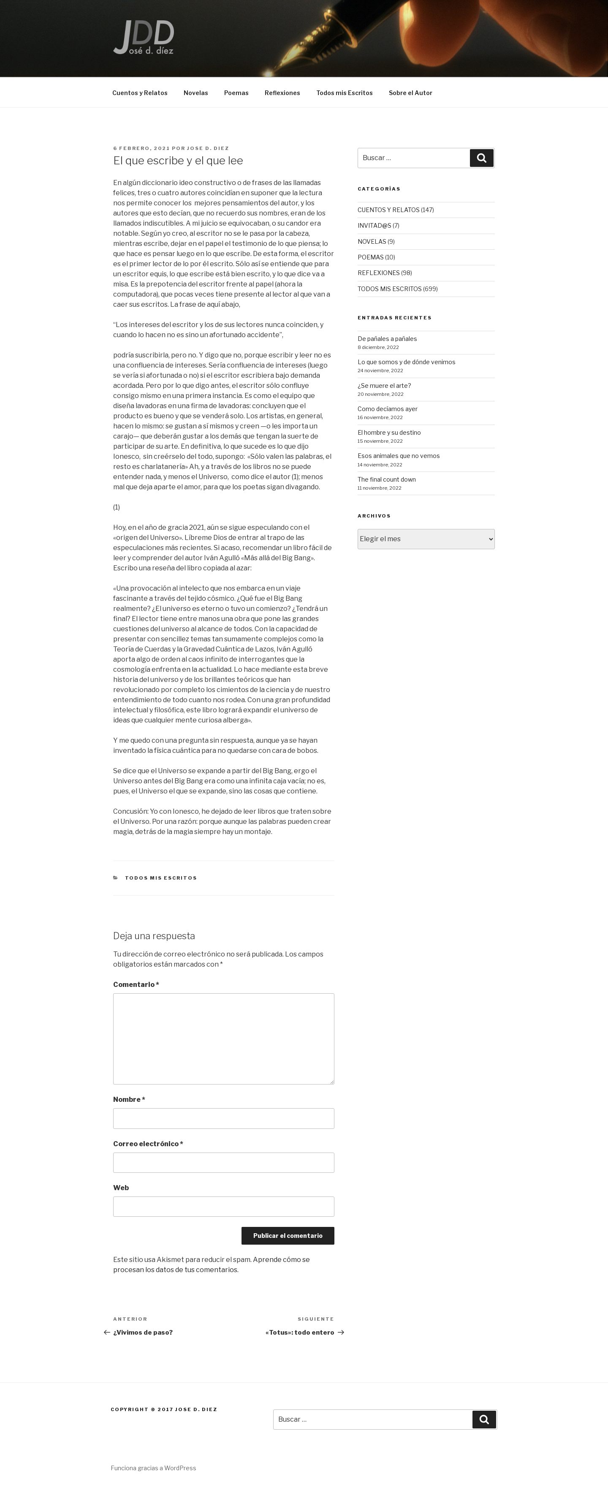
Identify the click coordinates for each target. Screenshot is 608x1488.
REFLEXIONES (379, 272)
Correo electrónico (148, 1144)
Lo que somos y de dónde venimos (407, 361)
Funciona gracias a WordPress (153, 1468)
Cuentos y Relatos (140, 92)
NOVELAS (372, 241)
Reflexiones (282, 92)
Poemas (236, 92)
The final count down (387, 479)
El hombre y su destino (389, 432)
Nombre (129, 1100)
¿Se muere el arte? (384, 385)
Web (121, 1188)
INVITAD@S (374, 225)
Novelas (196, 92)
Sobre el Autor (410, 92)
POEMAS (371, 257)
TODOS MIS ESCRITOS (161, 878)
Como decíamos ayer (388, 408)
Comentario (136, 985)
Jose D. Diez (208, 148)
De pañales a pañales (387, 338)
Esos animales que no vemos (399, 455)
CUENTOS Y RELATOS (389, 209)
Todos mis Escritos (344, 92)
